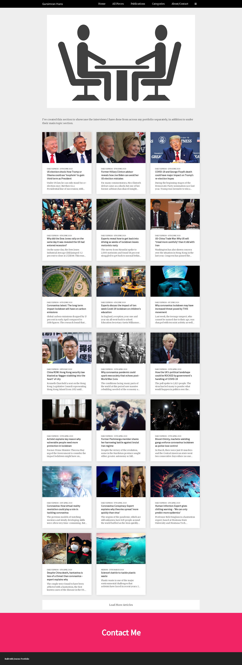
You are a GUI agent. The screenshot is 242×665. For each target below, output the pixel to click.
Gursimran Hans (52, 4)
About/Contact (180, 3)
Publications (138, 3)
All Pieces (118, 3)
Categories (158, 3)
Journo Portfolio (21, 659)
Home (101, 3)
